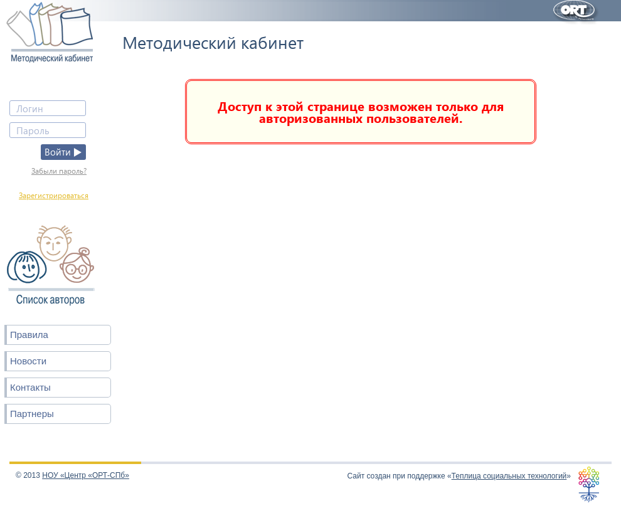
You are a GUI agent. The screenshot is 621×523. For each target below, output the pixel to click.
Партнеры (32, 413)
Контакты (30, 387)
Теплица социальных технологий (509, 476)
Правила (29, 334)
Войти (63, 151)
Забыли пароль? (59, 171)
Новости (28, 361)
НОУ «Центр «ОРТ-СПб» (85, 475)
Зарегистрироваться (53, 195)
